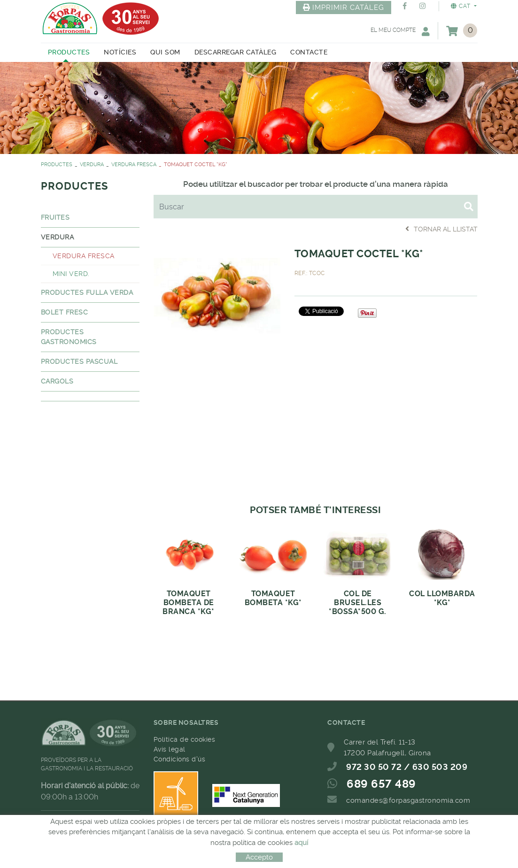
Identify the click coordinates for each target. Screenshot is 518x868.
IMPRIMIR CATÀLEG (344, 7)
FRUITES (55, 217)
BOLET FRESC (64, 312)
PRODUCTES (56, 164)
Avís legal (170, 749)
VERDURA (92, 164)
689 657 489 (381, 784)
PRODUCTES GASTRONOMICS (69, 337)
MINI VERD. (71, 273)
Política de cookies (185, 739)
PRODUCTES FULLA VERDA (87, 292)
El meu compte (400, 31)
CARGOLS (57, 381)
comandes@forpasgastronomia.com (408, 800)
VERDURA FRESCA (133, 164)
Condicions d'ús (180, 759)
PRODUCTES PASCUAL (79, 361)
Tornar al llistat (441, 229)
